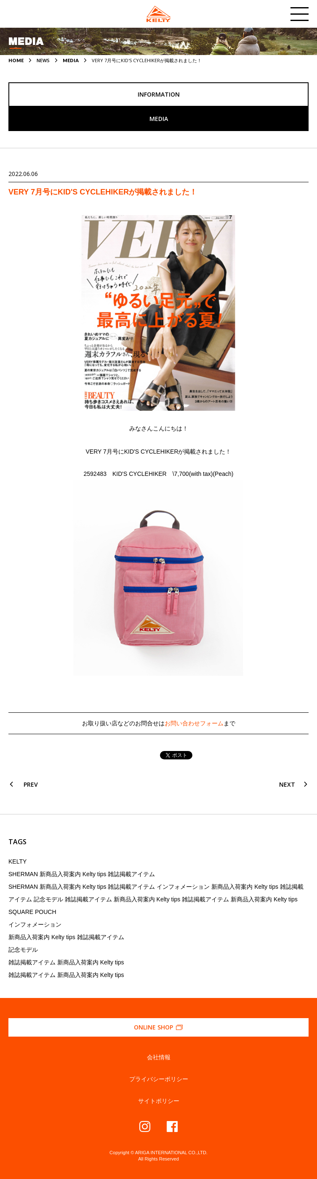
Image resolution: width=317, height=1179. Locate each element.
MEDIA (71, 60)
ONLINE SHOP (158, 1027)
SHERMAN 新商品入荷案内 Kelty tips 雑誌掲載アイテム (81, 874)
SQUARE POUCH (32, 912)
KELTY (17, 861)
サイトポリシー (158, 1101)
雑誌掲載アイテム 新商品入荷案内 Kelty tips (66, 962)
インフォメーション (34, 924)
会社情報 (158, 1057)
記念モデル (23, 949)
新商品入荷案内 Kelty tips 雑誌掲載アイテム (66, 937)
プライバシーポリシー (158, 1079)
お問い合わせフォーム (194, 723)
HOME (16, 60)
